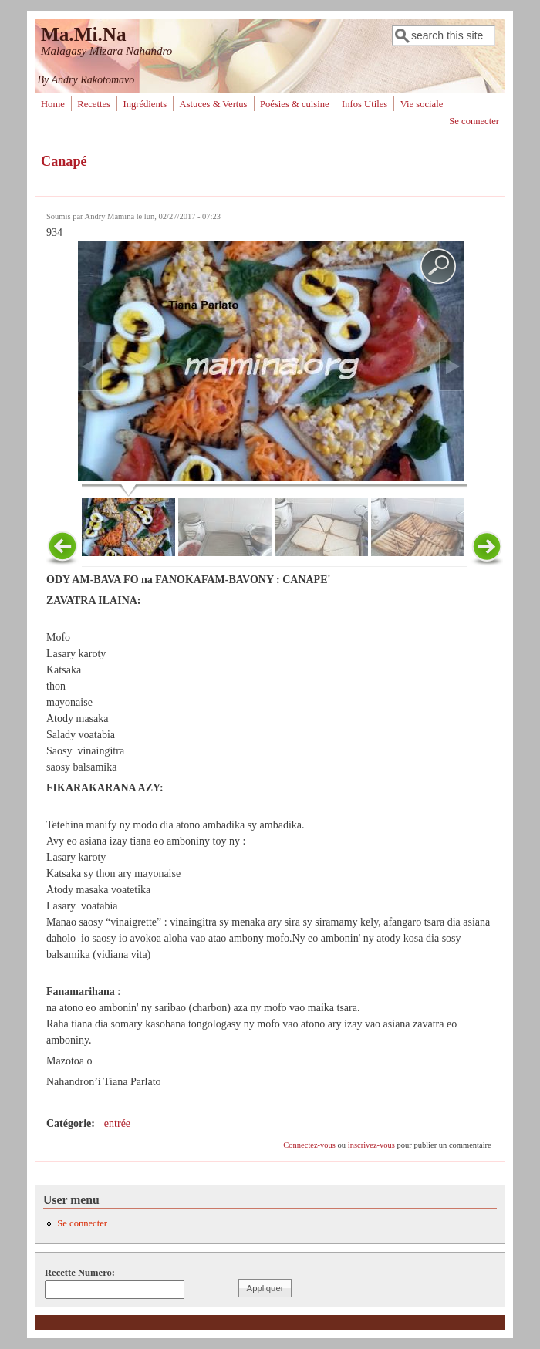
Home (53, 104)
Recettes (93, 104)
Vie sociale (422, 104)
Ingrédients (145, 104)
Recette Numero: (80, 1272)
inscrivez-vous (371, 1145)
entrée (117, 1123)
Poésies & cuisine (294, 104)
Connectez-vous (309, 1145)
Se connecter (474, 121)
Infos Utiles (364, 104)
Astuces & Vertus (214, 104)
